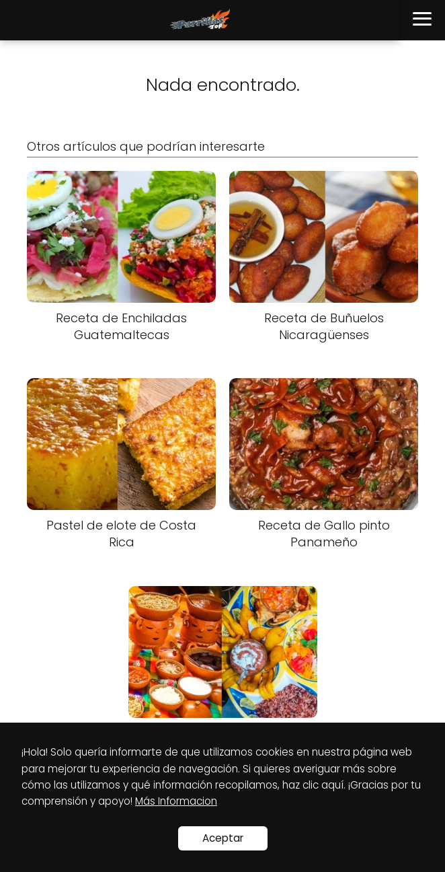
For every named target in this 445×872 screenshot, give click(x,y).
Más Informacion (176, 801)
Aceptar (222, 838)
